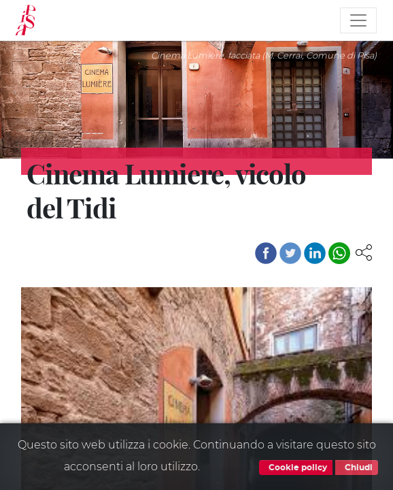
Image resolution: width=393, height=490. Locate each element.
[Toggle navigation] (358, 20)
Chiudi (357, 467)
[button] (364, 251)
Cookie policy (295, 467)
